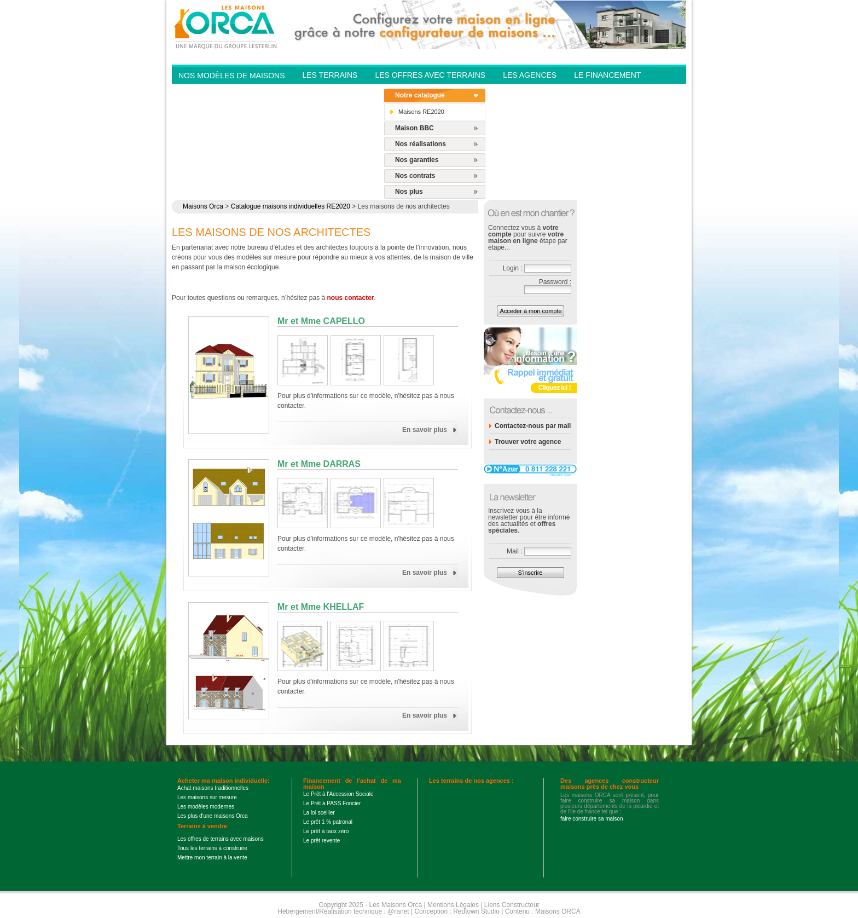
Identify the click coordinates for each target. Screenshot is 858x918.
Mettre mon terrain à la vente (212, 858)
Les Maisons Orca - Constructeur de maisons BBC (226, 26)
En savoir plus (424, 430)
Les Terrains (329, 75)
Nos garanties (416, 160)
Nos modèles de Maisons (231, 75)
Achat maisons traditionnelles (212, 788)
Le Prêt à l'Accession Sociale (338, 794)
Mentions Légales (453, 905)
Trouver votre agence (528, 442)
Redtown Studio (476, 911)
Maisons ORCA (558, 911)
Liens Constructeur (512, 905)
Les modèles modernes (205, 807)
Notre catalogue (420, 95)
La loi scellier (319, 813)
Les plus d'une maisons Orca (212, 816)
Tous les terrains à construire (212, 848)
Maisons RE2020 (421, 111)
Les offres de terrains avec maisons (220, 839)
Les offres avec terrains (430, 75)
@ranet (398, 911)
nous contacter (350, 298)
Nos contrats (415, 176)
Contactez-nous (337, 90)
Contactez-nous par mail (533, 426)
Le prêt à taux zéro (326, 831)
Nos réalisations (420, 144)
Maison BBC (414, 128)
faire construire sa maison (591, 819)
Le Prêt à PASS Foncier (332, 803)
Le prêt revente (321, 841)
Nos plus (409, 191)
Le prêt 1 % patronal (327, 822)
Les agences (529, 75)
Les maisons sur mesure (207, 797)
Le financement (607, 75)
